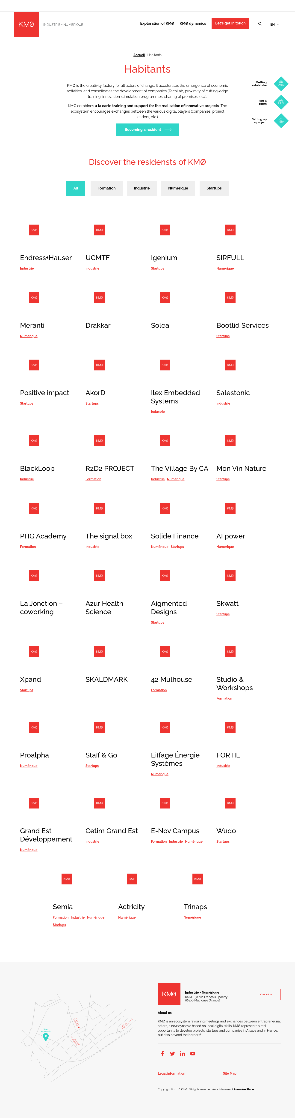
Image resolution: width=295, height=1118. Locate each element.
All (75, 188)
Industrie (142, 188)
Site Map (229, 1073)
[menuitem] (274, 24)
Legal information (171, 1073)
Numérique (178, 188)
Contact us (266, 994)
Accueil (139, 55)
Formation (106, 188)
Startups (213, 188)
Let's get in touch (230, 23)
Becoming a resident (143, 129)
